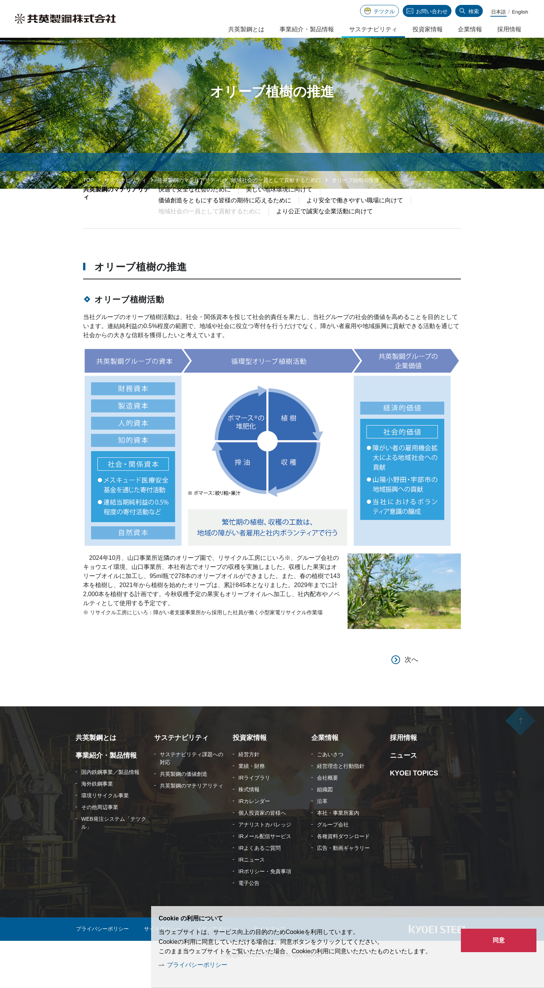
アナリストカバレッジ (264, 842)
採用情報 (509, 29)
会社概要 (327, 795)
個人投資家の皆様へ (262, 831)
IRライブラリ (254, 795)
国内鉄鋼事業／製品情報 (110, 790)
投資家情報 (428, 29)
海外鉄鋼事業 (97, 801)
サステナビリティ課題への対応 (191, 776)
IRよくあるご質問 (259, 866)
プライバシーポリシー (197, 965)
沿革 (322, 819)
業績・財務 (251, 784)
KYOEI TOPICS (414, 791)
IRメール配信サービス (264, 854)
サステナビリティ (125, 180)
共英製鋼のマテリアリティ (189, 180)
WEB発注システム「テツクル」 (113, 841)
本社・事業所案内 (338, 831)
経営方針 (249, 772)
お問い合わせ (432, 11)
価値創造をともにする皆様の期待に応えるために (224, 218)
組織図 (325, 807)
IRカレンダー (254, 819)
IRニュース (251, 877)
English (520, 12)
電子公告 (249, 901)
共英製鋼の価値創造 (183, 792)
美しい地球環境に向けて (279, 207)
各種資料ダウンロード (343, 854)
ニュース (403, 773)
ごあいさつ (330, 772)
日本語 (498, 12)
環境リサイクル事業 (105, 813)
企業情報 (470, 29)
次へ (411, 677)
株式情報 (249, 807)
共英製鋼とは (246, 29)
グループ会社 (333, 842)
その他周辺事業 (99, 825)
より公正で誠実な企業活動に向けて (324, 229)
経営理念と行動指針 (341, 784)
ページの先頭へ (520, 740)
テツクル (384, 11)
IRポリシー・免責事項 (264, 889)
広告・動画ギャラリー (343, 866)
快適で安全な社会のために (194, 207)
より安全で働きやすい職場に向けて (354, 218)
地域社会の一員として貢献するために (276, 180)
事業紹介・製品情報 (307, 29)
